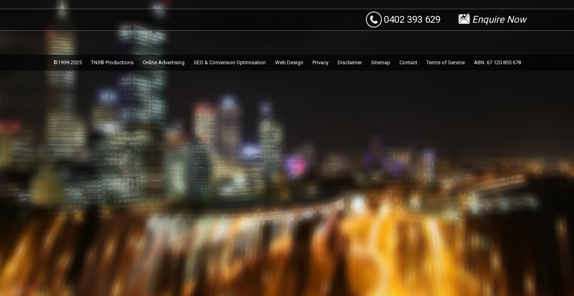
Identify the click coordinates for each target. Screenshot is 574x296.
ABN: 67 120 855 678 (497, 62)
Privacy (320, 62)
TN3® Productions (112, 62)
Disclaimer (350, 62)
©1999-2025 (67, 62)
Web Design (289, 62)
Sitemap (380, 62)
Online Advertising (164, 62)
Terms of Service (446, 62)
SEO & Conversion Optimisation (230, 62)
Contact (408, 62)
